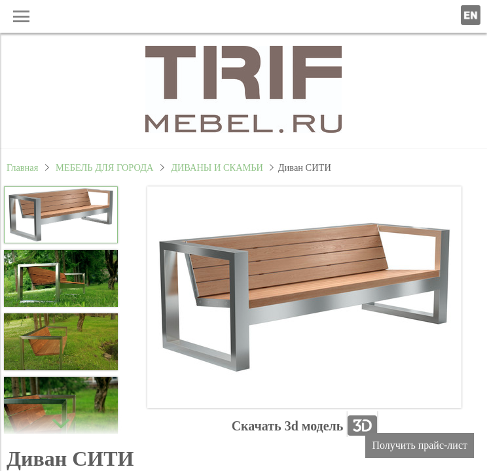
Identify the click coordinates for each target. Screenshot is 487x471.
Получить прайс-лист (419, 445)
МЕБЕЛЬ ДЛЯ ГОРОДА (104, 167)
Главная (22, 167)
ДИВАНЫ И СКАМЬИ (217, 167)
